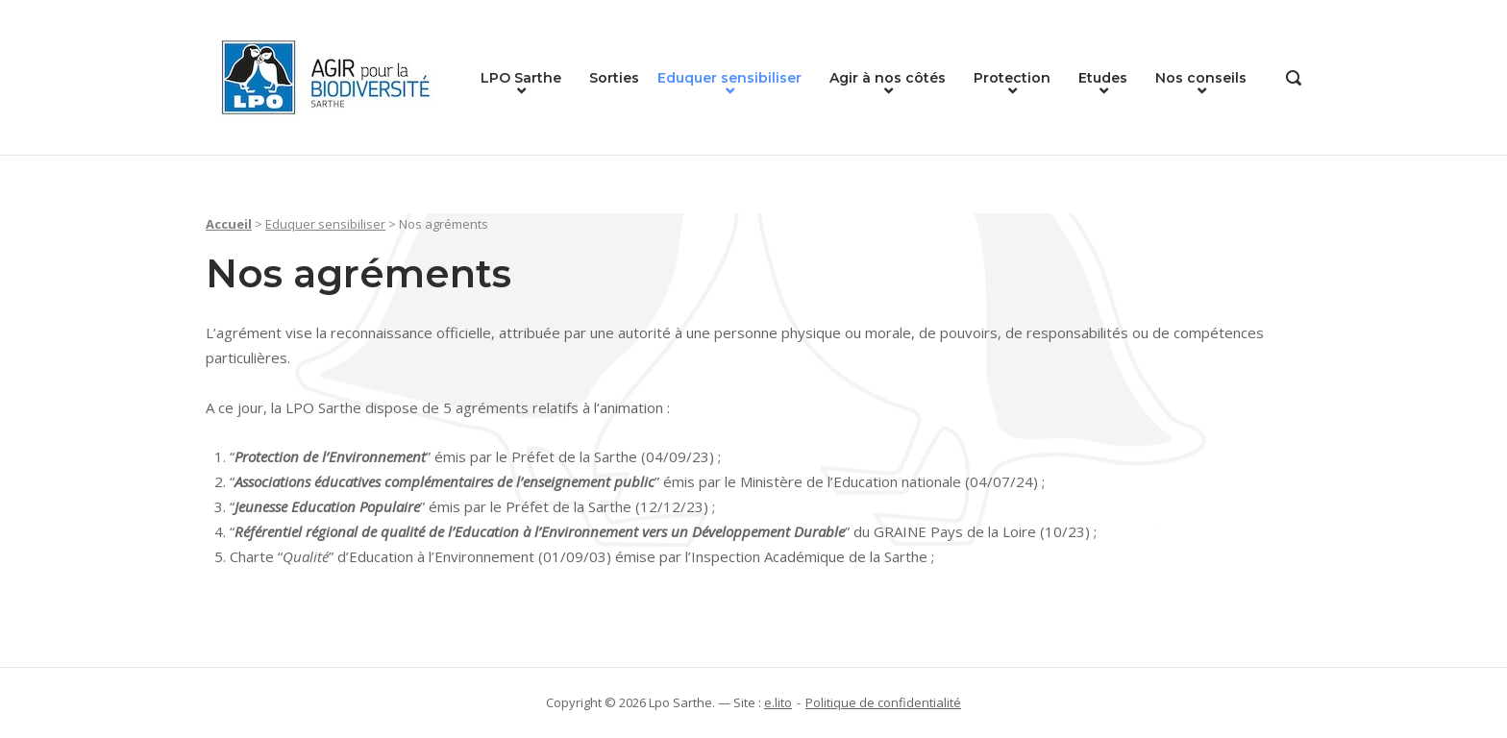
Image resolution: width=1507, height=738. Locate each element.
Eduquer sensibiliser (729, 77)
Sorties (614, 77)
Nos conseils (1201, 77)
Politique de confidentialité (883, 702)
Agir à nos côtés (887, 77)
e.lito (778, 702)
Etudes (1102, 77)
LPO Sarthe (521, 77)
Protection (1012, 77)
